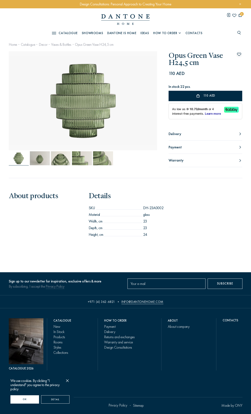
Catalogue (28, 44)
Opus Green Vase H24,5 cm (94, 44)
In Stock (58, 332)
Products (59, 337)
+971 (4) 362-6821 (101, 302)
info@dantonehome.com (142, 302)
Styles (57, 347)
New (56, 326)
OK (24, 399)
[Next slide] (134, 101)
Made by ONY (231, 405)
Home (13, 44)
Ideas (144, 33)
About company (178, 326)
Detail (55, 399)
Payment (109, 326)
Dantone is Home (121, 33)
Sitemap (138, 405)
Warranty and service (118, 342)
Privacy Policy (55, 286)
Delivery (109, 332)
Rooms (58, 342)
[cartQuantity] (240, 15)
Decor (43, 44)
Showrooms (92, 33)
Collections (60, 353)
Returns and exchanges (119, 337)
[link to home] (125, 19)
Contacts (194, 33)
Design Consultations (118, 347)
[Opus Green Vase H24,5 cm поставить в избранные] (239, 54)
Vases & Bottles (61, 44)
